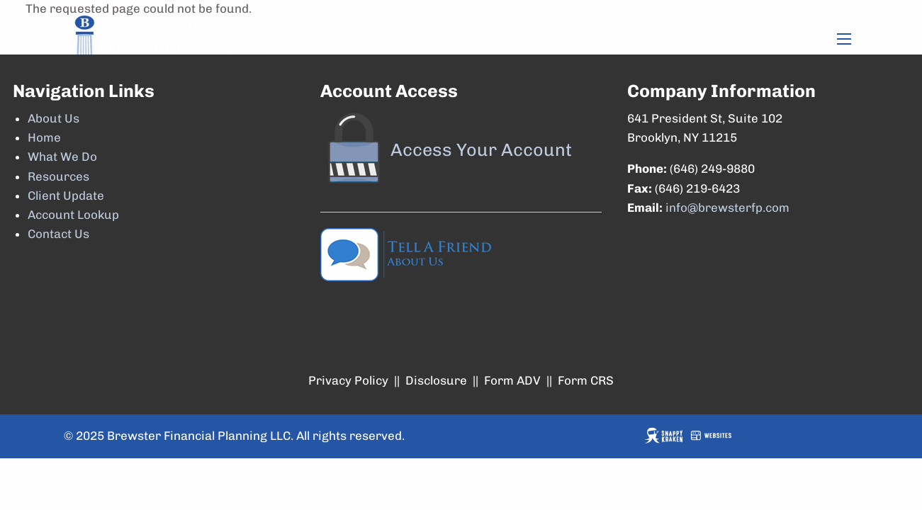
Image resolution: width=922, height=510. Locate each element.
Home (44, 137)
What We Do (62, 156)
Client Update (66, 195)
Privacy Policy (348, 380)
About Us (53, 118)
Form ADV (512, 380)
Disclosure (436, 380)
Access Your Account (481, 149)
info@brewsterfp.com (727, 207)
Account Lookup (73, 215)
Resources (58, 176)
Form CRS (586, 380)
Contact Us (58, 234)
